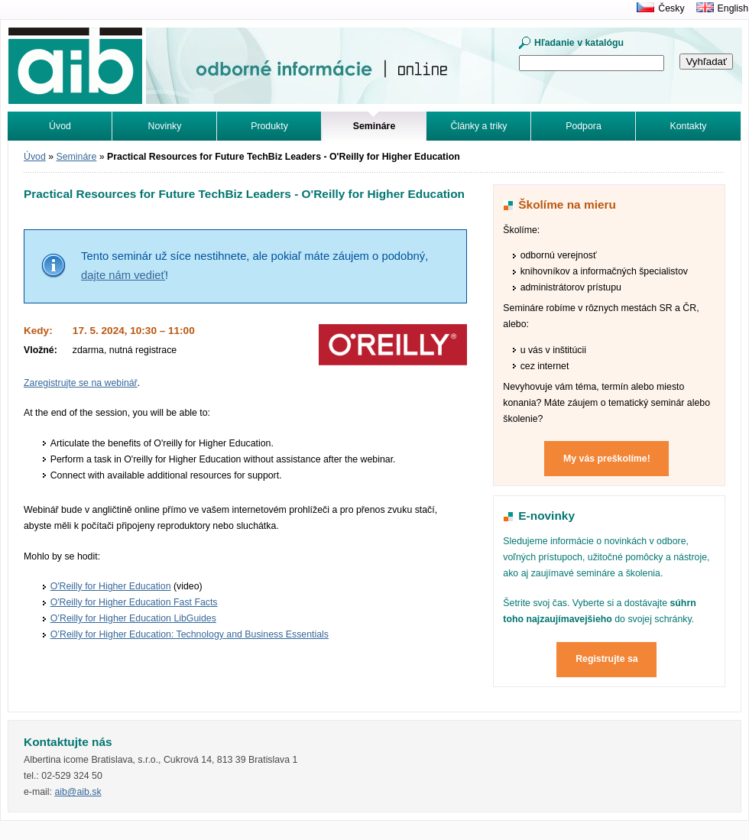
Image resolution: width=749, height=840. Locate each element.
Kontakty (688, 126)
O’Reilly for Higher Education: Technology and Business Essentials (189, 634)
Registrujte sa (607, 659)
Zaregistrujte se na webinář (81, 383)
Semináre (77, 156)
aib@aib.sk (77, 791)
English (733, 8)
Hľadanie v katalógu (579, 42)
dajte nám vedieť (123, 275)
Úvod (60, 126)
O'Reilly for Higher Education (110, 586)
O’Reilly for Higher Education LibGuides (133, 618)
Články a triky (479, 126)
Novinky (165, 126)
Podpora (583, 126)
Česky (671, 8)
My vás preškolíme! (606, 458)
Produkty (269, 126)
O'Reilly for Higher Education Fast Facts (134, 602)
